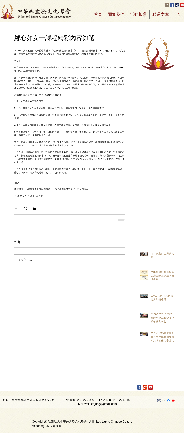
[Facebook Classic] (139, 387)
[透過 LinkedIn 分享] (34, 208)
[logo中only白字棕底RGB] (167, 5)
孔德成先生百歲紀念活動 (38, 189)
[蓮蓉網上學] (159, 400)
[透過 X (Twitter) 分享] (25, 208)
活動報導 (18, 189)
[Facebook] (168, 400)
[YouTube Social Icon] (150, 387)
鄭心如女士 (83, 189)
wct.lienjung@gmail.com (100, 404)
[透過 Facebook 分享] (16, 208)
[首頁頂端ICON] (177, 5)
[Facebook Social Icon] (172, 5)
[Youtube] (173, 400)
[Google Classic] (145, 387)
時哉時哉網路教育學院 (64, 189)
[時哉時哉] (163, 400)
